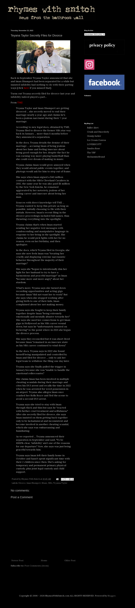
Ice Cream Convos (96, 140)
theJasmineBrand (96, 156)
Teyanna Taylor (60, 483)
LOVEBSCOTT (94, 144)
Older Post (70, 560)
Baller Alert (93, 127)
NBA (50, 483)
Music (44, 483)
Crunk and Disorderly (98, 131)
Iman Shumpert (34, 483)
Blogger (111, 595)
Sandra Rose (93, 148)
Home (44, 560)
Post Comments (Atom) (36, 565)
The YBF (91, 152)
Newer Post (17, 560)
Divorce (22, 483)
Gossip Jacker (94, 136)
